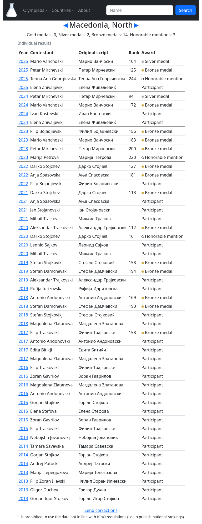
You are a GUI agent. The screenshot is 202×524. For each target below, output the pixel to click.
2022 (23, 166)
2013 (23, 472)
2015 (23, 402)
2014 (23, 437)
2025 (23, 61)
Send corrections (101, 510)
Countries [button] (61, 10)
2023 (23, 131)
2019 (23, 262)
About (84, 10)
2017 (23, 332)
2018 (23, 297)
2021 (23, 192)
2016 (23, 367)
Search (185, 10)
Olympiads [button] (33, 10)
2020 (23, 227)
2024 (23, 96)
